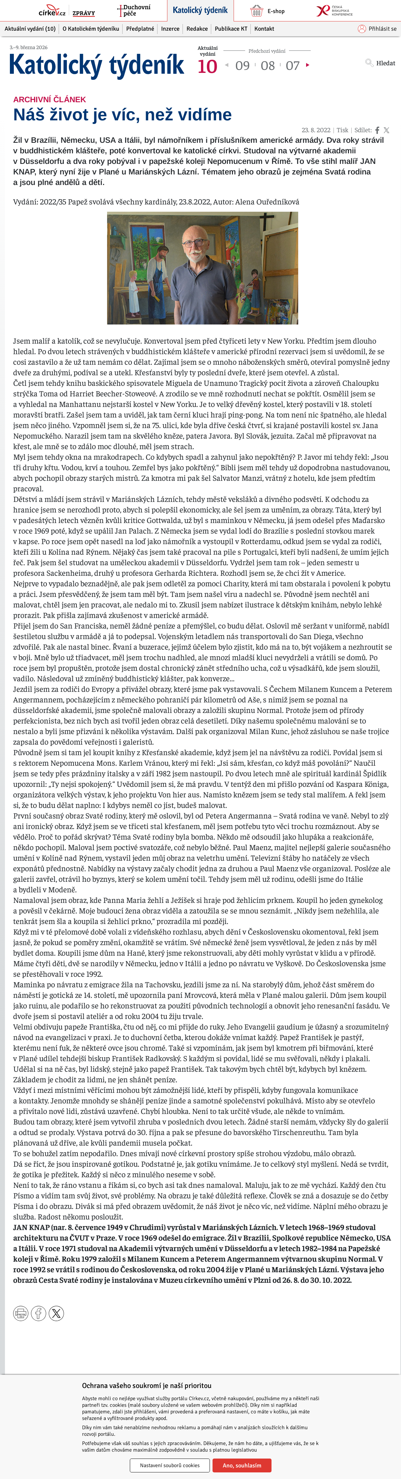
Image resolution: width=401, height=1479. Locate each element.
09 (242, 64)
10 (208, 64)
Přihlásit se (377, 29)
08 (268, 64)
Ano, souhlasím (242, 1465)
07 (292, 64)
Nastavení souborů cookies (170, 1465)
